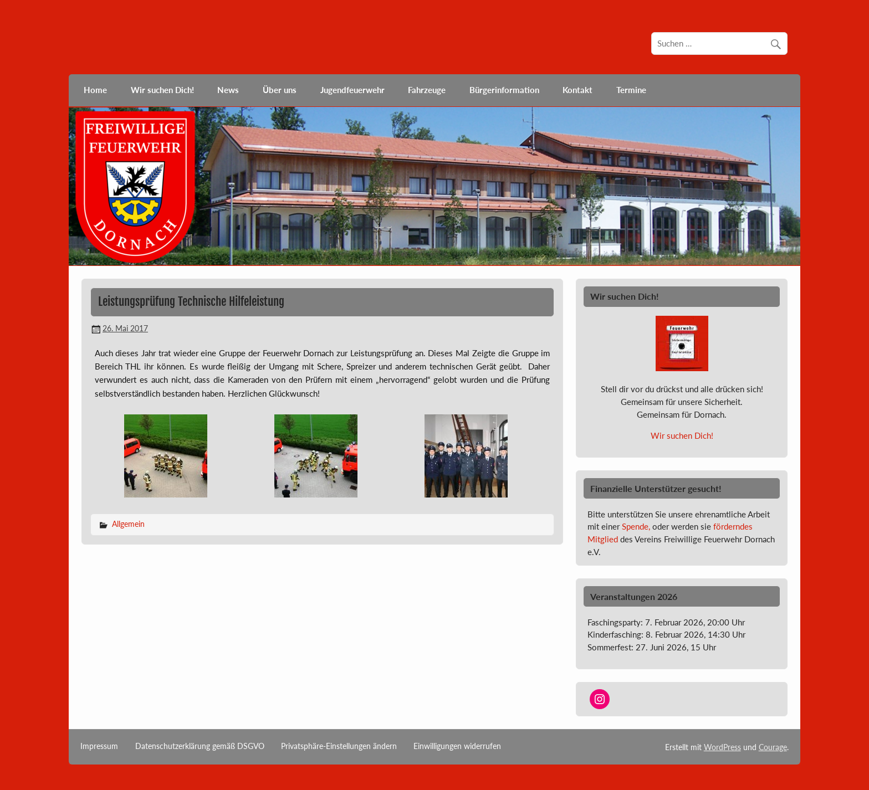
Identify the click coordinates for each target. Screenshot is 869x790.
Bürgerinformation (504, 90)
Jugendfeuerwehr (352, 90)
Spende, (636, 526)
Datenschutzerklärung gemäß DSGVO (199, 746)
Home (95, 90)
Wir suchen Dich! (162, 90)
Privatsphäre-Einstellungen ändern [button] (339, 746)
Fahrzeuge (427, 90)
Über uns (280, 90)
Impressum (99, 746)
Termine (631, 90)
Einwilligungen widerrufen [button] (457, 746)
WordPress (722, 747)
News (228, 90)
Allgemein (128, 524)
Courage (773, 747)
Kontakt (577, 90)
